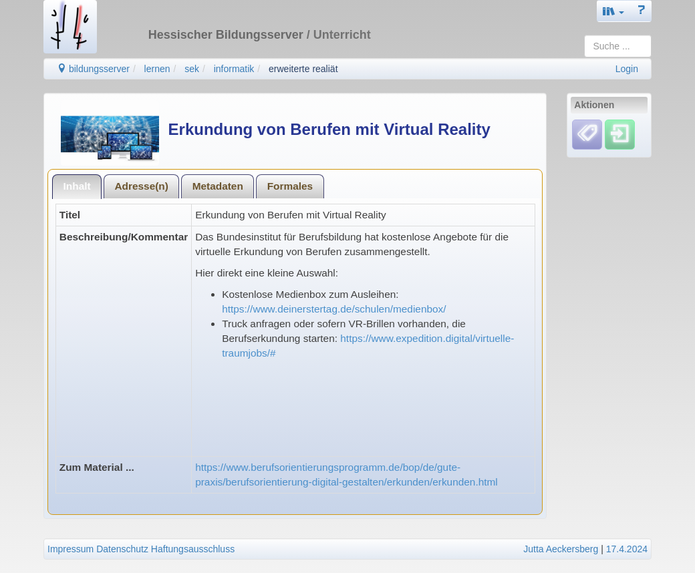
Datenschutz (122, 549)
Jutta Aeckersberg (560, 549)
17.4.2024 (627, 549)
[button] (613, 11)
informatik (234, 68)
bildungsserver (93, 68)
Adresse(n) (141, 186)
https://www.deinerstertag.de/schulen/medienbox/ (334, 309)
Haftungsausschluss (193, 549)
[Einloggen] (619, 134)
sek (191, 68)
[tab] (77, 186)
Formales (290, 186)
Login (626, 68)
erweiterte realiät (303, 68)
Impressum (70, 549)
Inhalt (77, 186)
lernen (157, 68)
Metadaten (217, 186)
